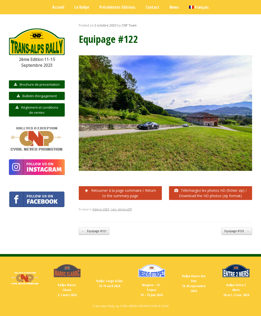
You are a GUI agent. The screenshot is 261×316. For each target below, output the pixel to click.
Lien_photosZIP (121, 209)
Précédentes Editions (117, 7)
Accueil (58, 7)
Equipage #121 (94, 231)
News (174, 7)
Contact (152, 7)
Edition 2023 (101, 209)
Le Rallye (81, 7)
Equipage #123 (236, 231)
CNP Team (129, 25)
